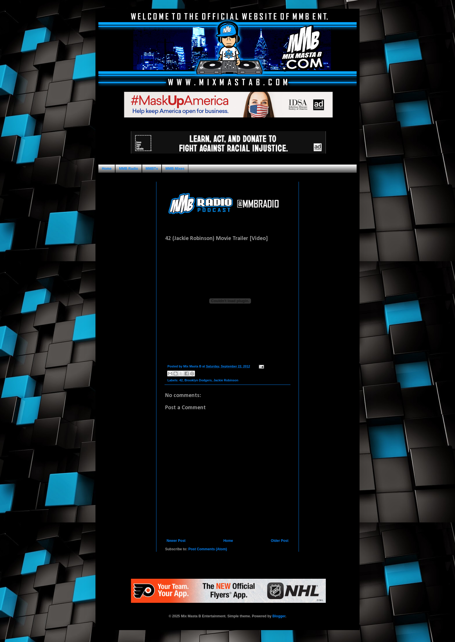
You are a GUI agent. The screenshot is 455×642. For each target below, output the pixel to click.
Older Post (279, 541)
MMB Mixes (174, 169)
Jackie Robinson (225, 380)
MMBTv (152, 169)
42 (181, 380)
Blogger (279, 616)
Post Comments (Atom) (207, 549)
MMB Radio (128, 169)
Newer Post (176, 541)
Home (106, 169)
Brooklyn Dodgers (198, 380)
